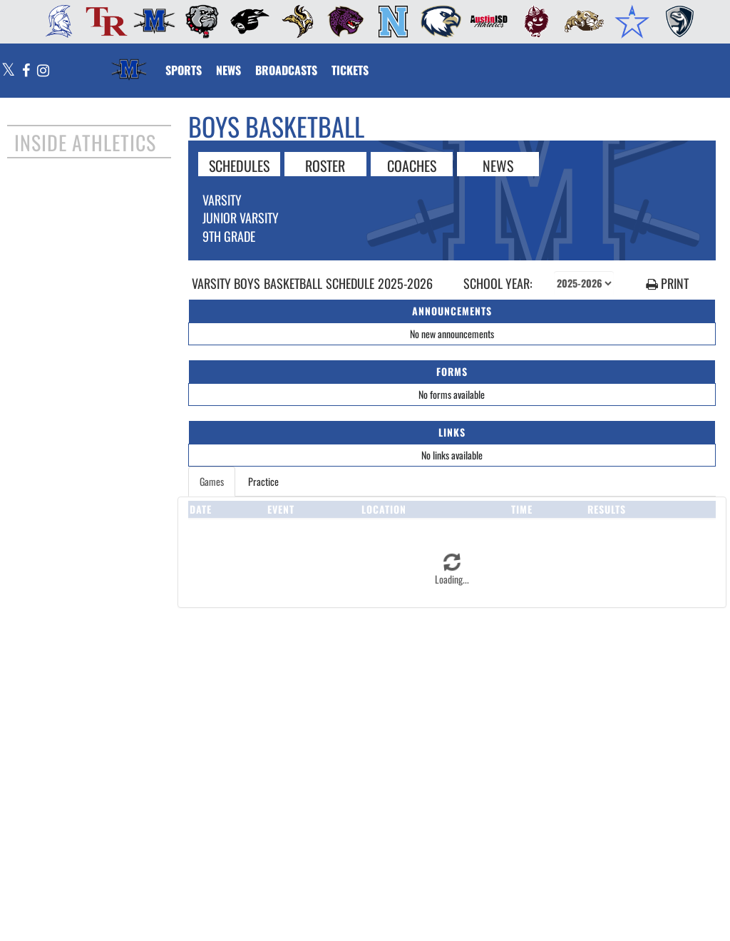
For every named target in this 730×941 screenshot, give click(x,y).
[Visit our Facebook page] (26, 70)
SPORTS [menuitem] (183, 69)
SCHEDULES (239, 165)
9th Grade (228, 236)
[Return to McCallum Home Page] (129, 61)
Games (212, 481)
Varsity (222, 199)
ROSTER (325, 165)
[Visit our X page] (8, 70)
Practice (263, 481)
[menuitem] (54, 21)
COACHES (411, 165)
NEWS (498, 165)
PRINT (667, 284)
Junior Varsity (240, 217)
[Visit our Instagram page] (42, 70)
